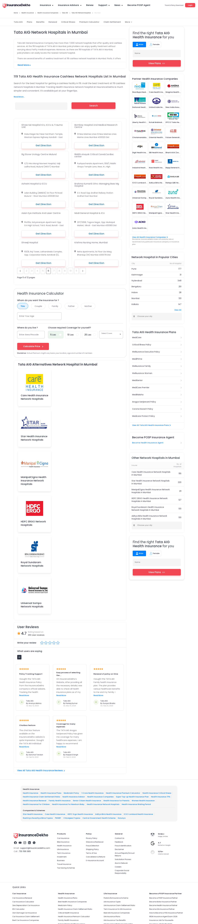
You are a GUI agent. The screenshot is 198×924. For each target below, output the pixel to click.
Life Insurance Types (112, 902)
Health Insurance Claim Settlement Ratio (41, 796)
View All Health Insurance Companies (149, 237)
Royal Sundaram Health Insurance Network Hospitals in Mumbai (148, 508)
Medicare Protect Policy (143, 416)
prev (20, 271)
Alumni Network (121, 863)
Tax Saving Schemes (66, 868)
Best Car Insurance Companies (25, 920)
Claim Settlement (112, 22)
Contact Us (119, 838)
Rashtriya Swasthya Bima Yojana (38, 818)
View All (177, 310)
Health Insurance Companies (100, 796)
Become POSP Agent (138, 5)
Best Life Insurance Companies (117, 913)
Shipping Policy (92, 849)
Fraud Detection (92, 845)
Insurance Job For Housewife (161, 920)
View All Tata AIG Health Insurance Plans (151, 425)
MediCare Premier (140, 387)
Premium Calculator (89, 22)
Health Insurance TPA (160, 796)
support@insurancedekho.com (35, 848)
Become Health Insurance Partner (163, 905)
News (118, 5)
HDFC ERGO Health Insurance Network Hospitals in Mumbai (149, 500)
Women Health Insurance (143, 800)
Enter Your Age (26, 316)
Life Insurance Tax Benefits (115, 920)
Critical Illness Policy (141, 344)
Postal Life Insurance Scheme (116, 898)
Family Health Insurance (60, 800)
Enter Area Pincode (29, 334)
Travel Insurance (64, 864)
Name (137, 53)
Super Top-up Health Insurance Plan (132, 796)
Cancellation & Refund (95, 857)
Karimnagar (137, 274)
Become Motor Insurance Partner (163, 902)
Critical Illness (68, 22)
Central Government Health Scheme (99, 818)
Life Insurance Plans (112, 916)
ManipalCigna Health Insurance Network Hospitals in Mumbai (151, 491)
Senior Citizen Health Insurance (87, 800)
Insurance (46, 5)
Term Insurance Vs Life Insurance (117, 909)
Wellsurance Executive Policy (146, 351)
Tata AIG (18, 22)
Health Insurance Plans (51, 793)
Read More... (19, 96)
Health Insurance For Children (36, 804)
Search (93, 105)
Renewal (53, 22)
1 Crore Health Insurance (92, 793)
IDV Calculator (18, 909)
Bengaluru (136, 286)
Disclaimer (119, 849)
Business (61, 860)
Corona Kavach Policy (142, 409)
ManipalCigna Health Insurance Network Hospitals (33, 480)
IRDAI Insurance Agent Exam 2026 (163, 916)
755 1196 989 (25, 851)
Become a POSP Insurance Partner (163, 898)
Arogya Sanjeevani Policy (144, 401)
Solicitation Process (123, 859)
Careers (118, 867)
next (83, 271)
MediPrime (137, 359)
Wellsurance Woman (142, 373)
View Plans (156, 63)
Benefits (40, 22)
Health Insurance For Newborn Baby (68, 804)
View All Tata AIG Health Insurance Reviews (41, 770)
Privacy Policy (91, 838)
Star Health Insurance (32, 814)
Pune (134, 268)
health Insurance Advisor (73, 796)
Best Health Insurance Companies (72, 902)
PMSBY (58, 818)
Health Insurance (30, 793)
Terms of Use (91, 853)
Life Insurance (63, 849)
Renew (90, 5)
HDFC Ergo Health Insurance (80, 814)
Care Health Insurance (55, 814)
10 (71, 270)
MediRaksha (137, 394)
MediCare (136, 337)
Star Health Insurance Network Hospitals (34, 438)
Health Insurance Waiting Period (136, 804)
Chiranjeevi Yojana (71, 818)
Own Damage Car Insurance (24, 913)
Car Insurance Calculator (23, 902)
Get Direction (43, 145)
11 (76, 270)
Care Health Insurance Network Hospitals (34, 397)
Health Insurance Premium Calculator (123, 793)
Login (190, 5)
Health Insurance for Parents (116, 800)
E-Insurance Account (95, 860)
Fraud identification (123, 845)
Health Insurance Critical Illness (156, 793)
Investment (61, 857)
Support (104, 5)
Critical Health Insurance (68, 913)
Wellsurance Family (141, 366)
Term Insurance (63, 853)
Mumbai (135, 298)
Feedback (119, 842)
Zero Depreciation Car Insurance (25, 905)
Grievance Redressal (94, 842)
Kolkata (135, 304)
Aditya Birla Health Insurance (108, 814)
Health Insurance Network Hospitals (103, 804)
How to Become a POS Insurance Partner (166, 913)
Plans (29, 22)
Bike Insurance (63, 842)
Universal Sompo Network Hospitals (32, 604)
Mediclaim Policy (71, 793)
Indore (135, 292)
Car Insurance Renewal (22, 898)
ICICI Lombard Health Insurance (138, 814)
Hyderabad (137, 280)
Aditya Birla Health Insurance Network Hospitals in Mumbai (149, 517)
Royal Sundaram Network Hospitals (32, 564)
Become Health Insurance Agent (147, 442)
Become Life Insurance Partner (161, 909)
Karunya (121, 818)
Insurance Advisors (69, 5)
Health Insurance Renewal (34, 800)
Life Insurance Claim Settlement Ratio (119, 905)
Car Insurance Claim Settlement (25, 916)
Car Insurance (63, 838)
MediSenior (137, 380)
